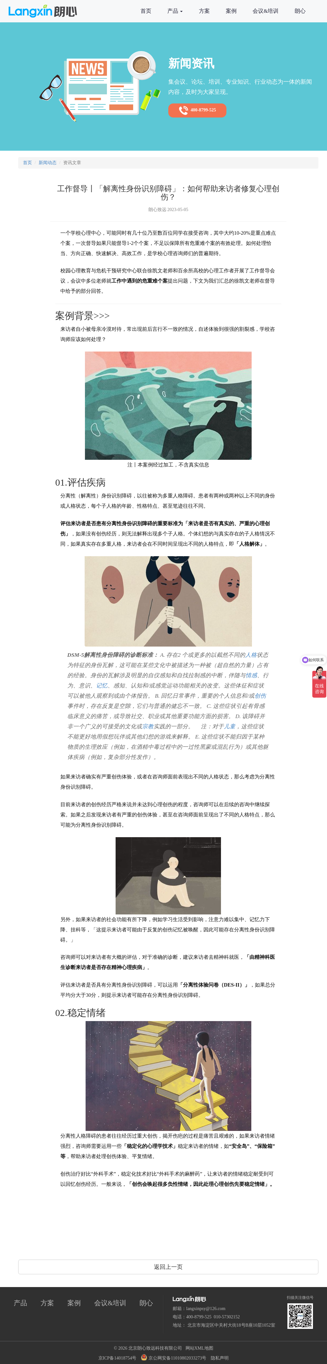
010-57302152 (227, 1317)
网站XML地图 (199, 1348)
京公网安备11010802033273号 (173, 1357)
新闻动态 (48, 162)
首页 (146, 11)
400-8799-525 (197, 110)
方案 (204, 11)
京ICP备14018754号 (117, 1358)
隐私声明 (220, 1358)
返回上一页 (168, 1267)
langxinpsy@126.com (205, 1308)
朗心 (300, 11)
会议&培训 (265, 11)
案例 (231, 11)
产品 (175, 11)
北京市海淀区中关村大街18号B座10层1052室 (231, 1325)
